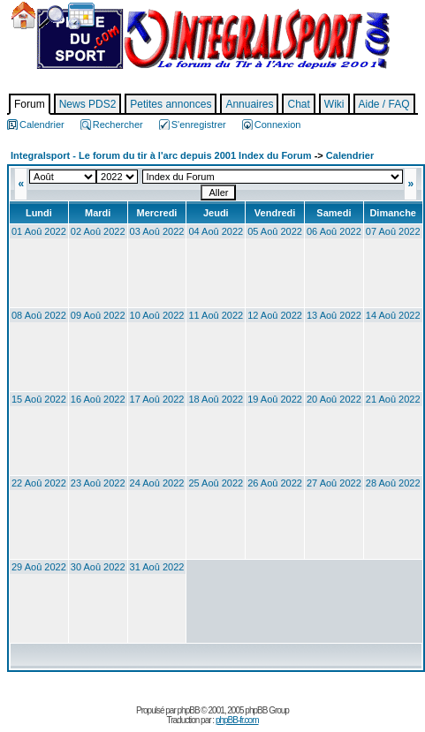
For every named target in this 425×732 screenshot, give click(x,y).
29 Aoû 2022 (38, 567)
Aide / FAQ (384, 104)
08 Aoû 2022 (38, 315)
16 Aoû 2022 (98, 399)
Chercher (51, 17)
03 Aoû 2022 (157, 231)
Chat (298, 104)
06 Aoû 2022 (334, 231)
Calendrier (81, 16)
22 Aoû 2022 (38, 483)
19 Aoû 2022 (274, 399)
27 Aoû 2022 (334, 483)
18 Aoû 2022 (215, 399)
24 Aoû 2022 (157, 483)
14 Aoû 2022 (393, 315)
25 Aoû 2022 (215, 483)
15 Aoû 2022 (38, 399)
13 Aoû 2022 (334, 315)
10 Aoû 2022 (157, 315)
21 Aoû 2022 (393, 399)
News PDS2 (88, 104)
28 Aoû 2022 (393, 483)
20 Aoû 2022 (334, 399)
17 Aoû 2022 (157, 399)
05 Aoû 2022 (274, 231)
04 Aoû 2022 (215, 231)
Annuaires (249, 104)
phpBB (189, 710)
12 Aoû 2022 (274, 315)
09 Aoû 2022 (98, 315)
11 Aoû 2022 (215, 315)
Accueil (23, 15)
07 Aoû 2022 (393, 231)
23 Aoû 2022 (98, 483)
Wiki (334, 104)
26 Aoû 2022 (274, 483)
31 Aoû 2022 (157, 567)
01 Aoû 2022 (38, 231)
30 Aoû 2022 (98, 567)
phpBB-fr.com (237, 720)
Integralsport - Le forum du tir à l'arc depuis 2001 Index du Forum (161, 155)
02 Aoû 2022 (98, 231)
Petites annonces (170, 104)
